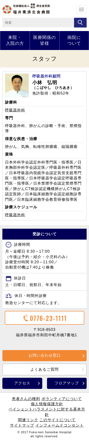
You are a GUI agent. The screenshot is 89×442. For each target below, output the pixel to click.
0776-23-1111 (44, 318)
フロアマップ (67, 383)
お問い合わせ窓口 (44, 355)
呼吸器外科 (15, 110)
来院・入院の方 (15, 40)
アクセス (22, 383)
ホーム (26, 9)
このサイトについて (57, 420)
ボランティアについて (62, 399)
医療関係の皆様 (44, 40)
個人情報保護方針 (47, 404)
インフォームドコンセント (59, 425)
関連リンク (28, 420)
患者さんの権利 (26, 399)
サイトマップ (22, 425)
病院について (74, 40)
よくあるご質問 (44, 369)
